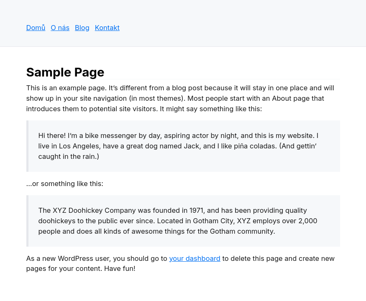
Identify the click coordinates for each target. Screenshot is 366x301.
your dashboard (194, 258)
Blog (82, 27)
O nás (60, 27)
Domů (36, 27)
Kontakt (107, 27)
